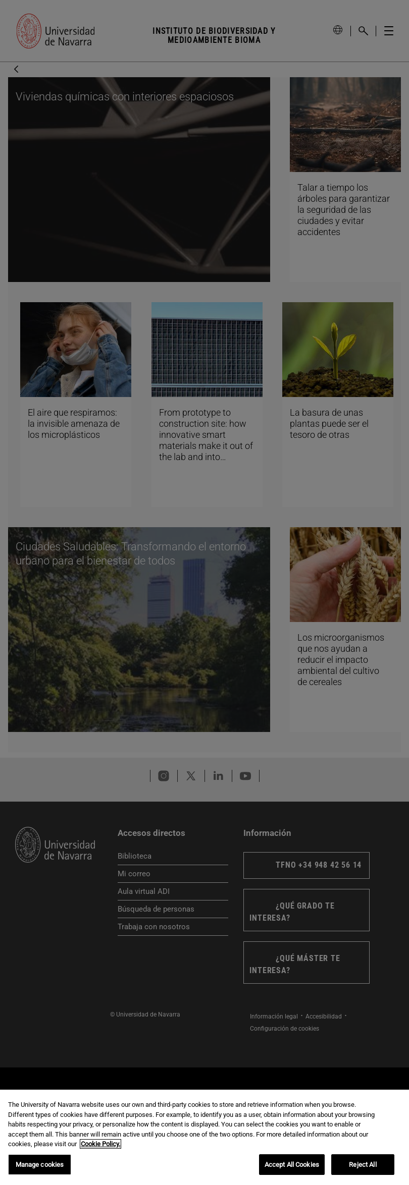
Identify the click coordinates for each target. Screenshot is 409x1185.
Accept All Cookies (292, 1166)
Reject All (362, 1166)
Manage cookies (40, 1166)
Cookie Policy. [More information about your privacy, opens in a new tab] (100, 1146)
